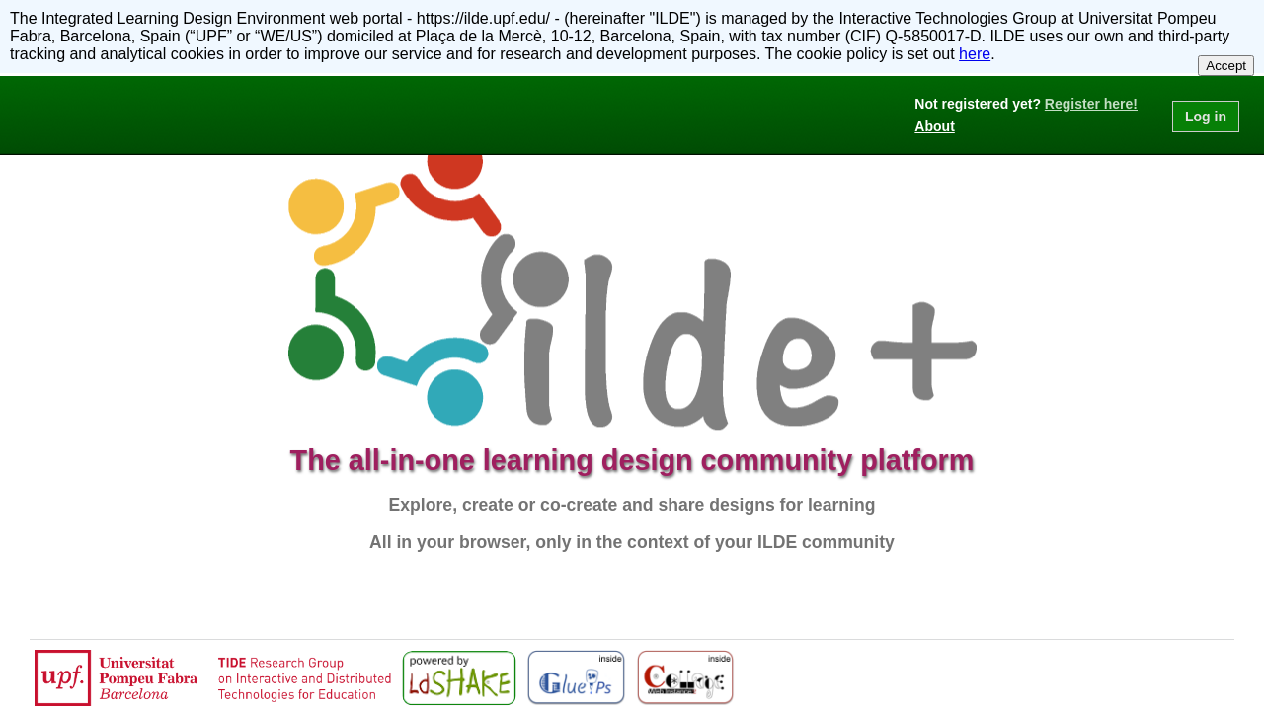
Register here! (1091, 104)
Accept (1226, 65)
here (974, 53)
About (934, 126)
